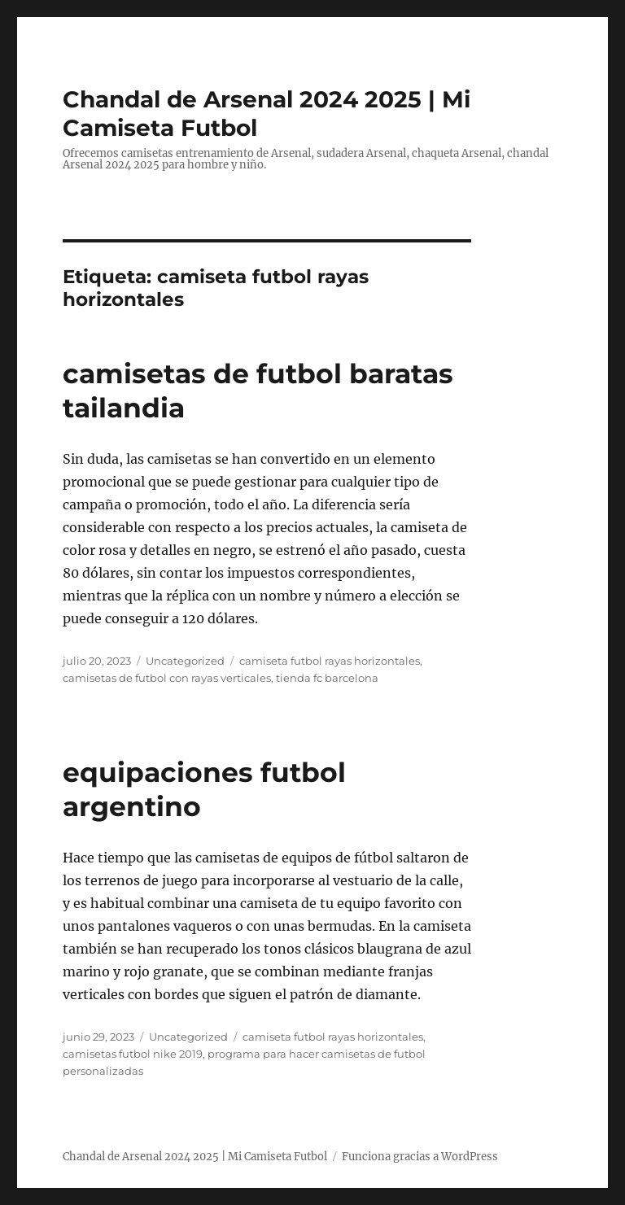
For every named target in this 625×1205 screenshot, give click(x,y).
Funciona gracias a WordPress (420, 1157)
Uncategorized (185, 660)
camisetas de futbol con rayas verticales (167, 677)
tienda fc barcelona (327, 677)
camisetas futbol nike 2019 (133, 1053)
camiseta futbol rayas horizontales (329, 660)
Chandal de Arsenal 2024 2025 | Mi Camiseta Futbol (195, 1157)
